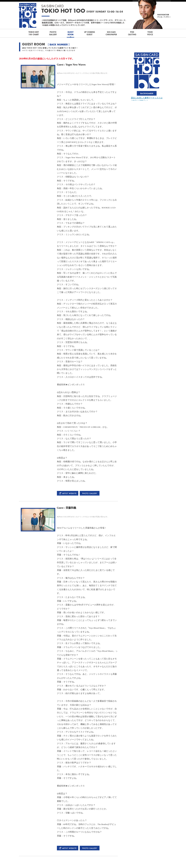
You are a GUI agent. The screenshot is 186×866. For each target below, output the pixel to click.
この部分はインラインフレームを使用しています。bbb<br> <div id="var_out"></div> (147, 76)
